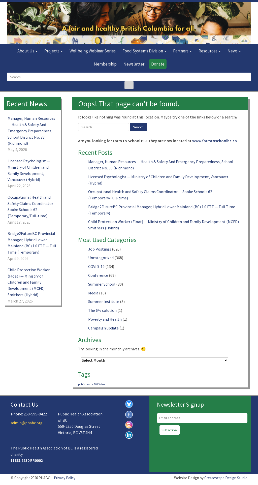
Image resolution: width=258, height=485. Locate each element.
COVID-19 (96, 266)
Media (93, 292)
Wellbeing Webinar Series (93, 51)
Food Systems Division (144, 51)
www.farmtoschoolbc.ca (214, 140)
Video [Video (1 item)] (102, 384)
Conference (98, 275)
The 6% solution (102, 310)
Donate (158, 64)
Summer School (101, 284)
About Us (27, 51)
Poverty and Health (105, 319)
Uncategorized (101, 257)
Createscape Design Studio (225, 477)
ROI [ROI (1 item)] (96, 384)
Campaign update (103, 327)
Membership (105, 64)
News (234, 51)
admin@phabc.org (27, 422)
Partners (182, 51)
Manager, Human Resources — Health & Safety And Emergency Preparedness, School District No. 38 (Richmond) (31, 131)
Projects (53, 51)
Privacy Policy (64, 477)
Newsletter (133, 64)
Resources (210, 51)
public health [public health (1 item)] (85, 384)
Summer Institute (103, 301)
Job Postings (99, 249)
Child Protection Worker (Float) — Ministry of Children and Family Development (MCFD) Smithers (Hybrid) (29, 282)
